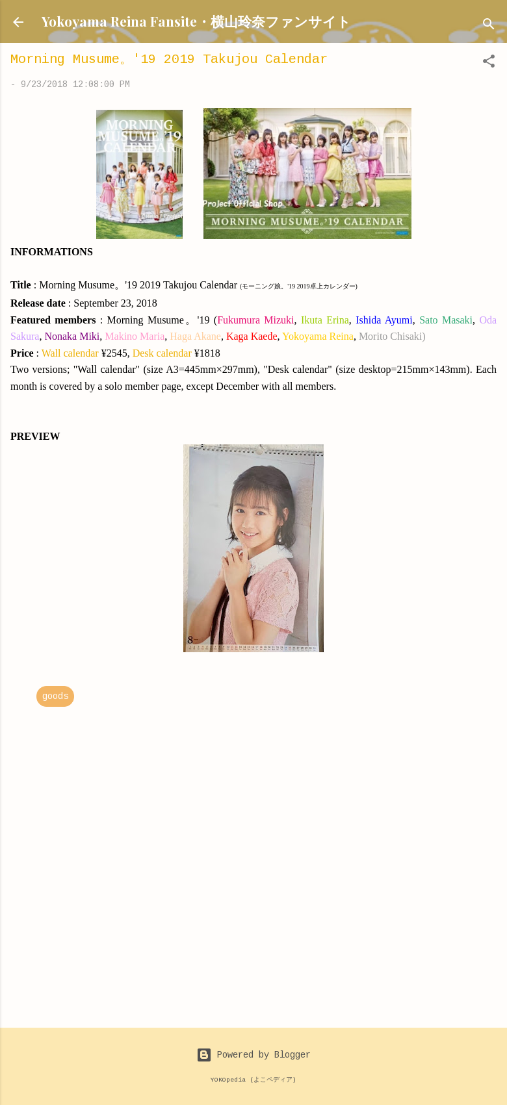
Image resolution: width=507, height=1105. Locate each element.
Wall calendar (70, 353)
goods (55, 696)
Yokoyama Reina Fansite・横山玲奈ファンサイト (196, 21)
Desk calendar (162, 353)
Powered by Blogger (253, 1055)
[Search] (489, 26)
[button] (489, 63)
